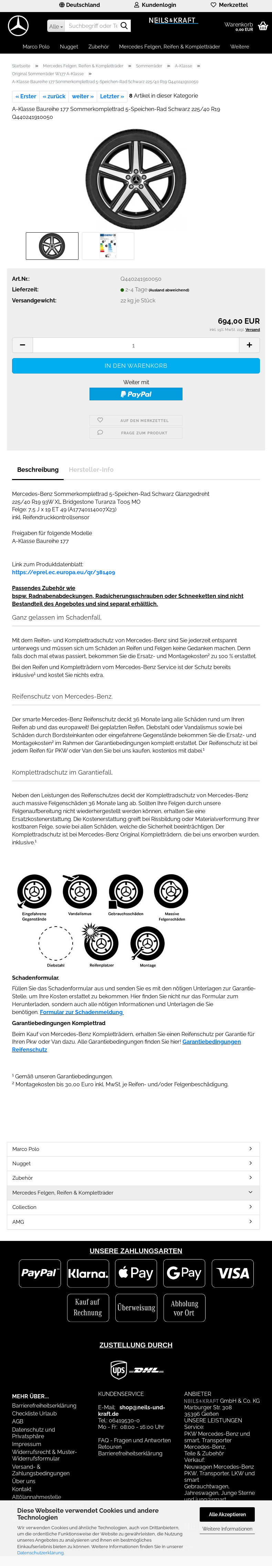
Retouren (110, 1447)
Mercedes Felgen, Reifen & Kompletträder (169, 47)
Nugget (69, 47)
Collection (24, 1207)
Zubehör (98, 47)
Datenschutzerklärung (40, 1552)
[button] (79, 6)
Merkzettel (229, 5)
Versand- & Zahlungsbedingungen (41, 1470)
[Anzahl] (136, 345)
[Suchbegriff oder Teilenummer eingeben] (55, 26)
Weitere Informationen (227, 1529)
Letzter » (112, 96)
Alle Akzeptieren (227, 1514)
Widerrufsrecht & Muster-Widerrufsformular (44, 1455)
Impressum (26, 1444)
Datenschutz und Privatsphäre (33, 1433)
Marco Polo (36, 47)
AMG (18, 1222)
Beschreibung (38, 469)
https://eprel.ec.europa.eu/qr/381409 (63, 572)
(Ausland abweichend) (169, 290)
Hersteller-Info (91, 469)
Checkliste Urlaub (34, 1413)
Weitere (239, 47)
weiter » (83, 96)
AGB (17, 1421)
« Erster (25, 96)
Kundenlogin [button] (155, 5)
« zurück (54, 96)
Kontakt (21, 1489)
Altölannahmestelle (36, 1497)
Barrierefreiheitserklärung (44, 1405)
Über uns (23, 1481)
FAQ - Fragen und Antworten (134, 1440)
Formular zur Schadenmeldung (81, 1012)
